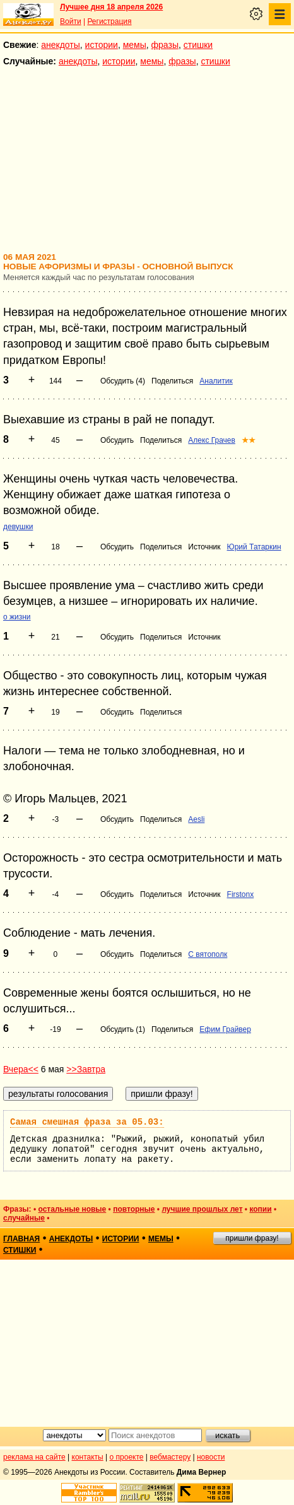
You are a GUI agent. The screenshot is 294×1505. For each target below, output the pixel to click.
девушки (18, 526)
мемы (134, 45)
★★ (249, 440)
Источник (204, 546)
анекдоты (60, 45)
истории (101, 45)
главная (21, 1238)
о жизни (17, 616)
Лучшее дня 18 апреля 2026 (111, 7)
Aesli (196, 819)
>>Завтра (85, 1069)
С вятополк (207, 954)
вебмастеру (170, 1457)
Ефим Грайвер (225, 1029)
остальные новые (72, 1209)
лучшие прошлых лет (202, 1209)
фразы (165, 45)
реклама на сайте (34, 1457)
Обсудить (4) (122, 381)
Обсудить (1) (122, 1029)
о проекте (127, 1457)
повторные (134, 1209)
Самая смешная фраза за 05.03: (87, 1122)
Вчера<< (20, 1069)
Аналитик (215, 381)
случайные (24, 1218)
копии (260, 1209)
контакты (87, 1457)
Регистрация (109, 21)
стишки (198, 45)
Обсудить (117, 440)
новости (211, 1457)
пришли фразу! (251, 1238)
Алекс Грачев (211, 440)
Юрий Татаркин (254, 546)
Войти (70, 21)
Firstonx (240, 894)
